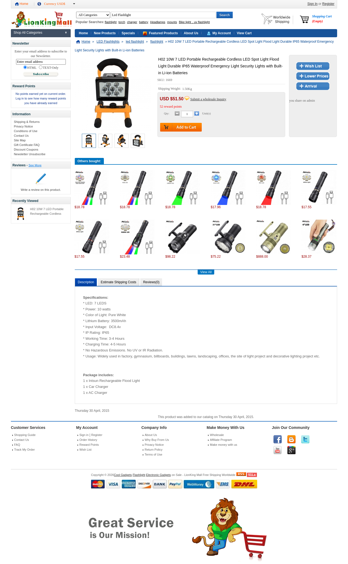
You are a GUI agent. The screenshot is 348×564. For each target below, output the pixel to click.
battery (143, 22)
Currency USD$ (54, 4)
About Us (191, 33)
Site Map (20, 140)
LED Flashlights (108, 41)
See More (35, 165)
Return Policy (153, 449)
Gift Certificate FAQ (27, 145)
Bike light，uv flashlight (194, 22)
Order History (88, 439)
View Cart (244, 33)
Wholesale (217, 435)
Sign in (84, 435)
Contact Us (21, 135)
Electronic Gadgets (158, 474)
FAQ (17, 444)
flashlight (110, 22)
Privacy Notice (23, 126)
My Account (221, 33)
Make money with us (223, 444)
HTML (29, 68)
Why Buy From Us (157, 439)
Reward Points (89, 444)
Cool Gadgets (123, 474)
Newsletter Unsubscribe (29, 154)
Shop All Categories (28, 33)
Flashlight (139, 474)
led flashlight (135, 41)
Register (328, 4)
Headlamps (157, 22)
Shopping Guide (25, 435)
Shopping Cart (322, 18)
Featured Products (163, 33)
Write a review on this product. (41, 189)
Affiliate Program (221, 439)
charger (132, 22)
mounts (172, 22)
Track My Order (24, 449)
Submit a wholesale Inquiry (208, 99)
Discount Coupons (26, 149)
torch (122, 22)
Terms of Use (153, 454)
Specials (128, 33)
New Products (105, 33)
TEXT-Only (48, 68)
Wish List (85, 449)
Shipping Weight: (170, 89)
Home (24, 4)
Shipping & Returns (27, 121)
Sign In (312, 4)
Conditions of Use (26, 131)
